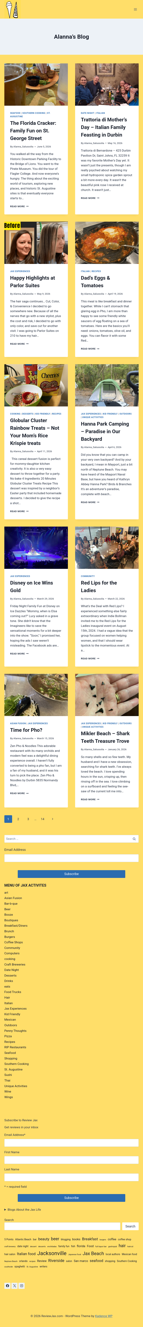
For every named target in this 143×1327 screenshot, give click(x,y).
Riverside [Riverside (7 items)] (56, 1260)
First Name (11, 1152)
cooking (15, 414)
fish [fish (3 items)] (73, 1246)
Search (9, 1220)
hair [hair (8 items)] (122, 1245)
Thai (7, 1080)
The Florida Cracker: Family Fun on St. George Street (33, 130)
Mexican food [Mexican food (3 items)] (129, 1254)
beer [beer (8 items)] (55, 1238)
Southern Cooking (33, 113)
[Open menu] (135, 9)
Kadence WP (103, 1316)
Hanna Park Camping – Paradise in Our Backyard (105, 431)
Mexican (10, 1019)
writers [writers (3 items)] (43, 1266)
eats (7, 986)
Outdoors (125, 414)
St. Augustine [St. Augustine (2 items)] (32, 1267)
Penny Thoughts (15, 1031)
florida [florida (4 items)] (81, 1246)
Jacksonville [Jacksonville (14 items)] (52, 1253)
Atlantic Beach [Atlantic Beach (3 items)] (23, 1239)
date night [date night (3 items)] (22, 1246)
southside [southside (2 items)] (8, 1267)
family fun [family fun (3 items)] (63, 1246)
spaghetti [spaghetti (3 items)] (19, 1266)
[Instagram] (21, 1286)
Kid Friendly (42, 414)
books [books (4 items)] (76, 1239)
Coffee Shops (13, 942)
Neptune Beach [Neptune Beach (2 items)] (10, 1261)
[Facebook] (7, 1286)
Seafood (15, 113)
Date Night (87, 113)
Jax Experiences (20, 271)
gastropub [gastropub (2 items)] (112, 1246)
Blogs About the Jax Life (24, 1209)
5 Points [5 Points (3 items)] (9, 1239)
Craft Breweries (14, 964)
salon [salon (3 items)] (69, 1261)
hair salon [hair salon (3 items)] (9, 1254)
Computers (12, 953)
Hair (7, 997)
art (6, 892)
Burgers (9, 937)
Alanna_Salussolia (23, 146)
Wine (7, 1091)
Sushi (8, 1075)
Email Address (15, 850)
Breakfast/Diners (16, 925)
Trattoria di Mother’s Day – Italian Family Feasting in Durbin (104, 127)
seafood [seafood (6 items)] (96, 1261)
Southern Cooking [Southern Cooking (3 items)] (127, 1261)
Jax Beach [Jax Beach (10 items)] (93, 1253)
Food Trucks (12, 992)
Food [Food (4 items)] (90, 1246)
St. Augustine (13, 1069)
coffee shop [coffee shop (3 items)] (124, 1239)
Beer (7, 909)
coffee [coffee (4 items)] (112, 1239)
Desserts (27, 414)
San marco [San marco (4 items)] (81, 1261)
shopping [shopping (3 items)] (110, 1261)
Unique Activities (93, 417)
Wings (8, 1097)
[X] (14, 1286)
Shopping (10, 1058)
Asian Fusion (18, 723)
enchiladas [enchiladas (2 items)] (52, 1246)
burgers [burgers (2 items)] (103, 1239)
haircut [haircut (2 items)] (130, 1246)
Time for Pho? (26, 730)
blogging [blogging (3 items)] (65, 1239)
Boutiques (11, 920)
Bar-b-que (11, 903)
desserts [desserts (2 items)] (42, 1246)
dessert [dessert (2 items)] (33, 1246)
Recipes (96, 271)
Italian (100, 113)
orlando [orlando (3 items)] (23, 1261)
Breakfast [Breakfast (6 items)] (90, 1239)
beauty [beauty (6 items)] (43, 1239)
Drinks (8, 981)
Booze (8, 914)
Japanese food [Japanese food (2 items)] (74, 1254)
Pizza (8, 1036)
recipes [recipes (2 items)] (32, 1261)
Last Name (11, 1169)
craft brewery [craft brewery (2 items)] (10, 1246)
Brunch (9, 931)
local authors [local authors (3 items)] (113, 1254)
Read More (19, 206)
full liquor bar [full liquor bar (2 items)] (101, 1246)
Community (88, 576)
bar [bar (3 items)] (35, 1239)
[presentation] (36, 84)
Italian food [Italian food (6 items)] (26, 1254)
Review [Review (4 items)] (42, 1261)
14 (42, 819)
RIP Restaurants (15, 1047)
